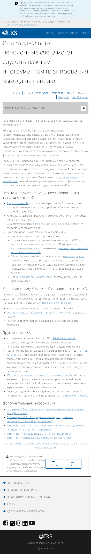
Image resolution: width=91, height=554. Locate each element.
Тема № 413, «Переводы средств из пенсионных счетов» (39, 434)
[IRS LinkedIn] (25, 524)
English (17, 93)
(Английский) (64, 338)
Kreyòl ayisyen (80, 97)
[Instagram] (18, 523)
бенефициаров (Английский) (34, 277)
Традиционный (17, 203)
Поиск (50, 33)
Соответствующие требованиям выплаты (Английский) (39, 313)
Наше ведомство (18, 483)
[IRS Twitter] (12, 524)
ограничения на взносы (48, 224)
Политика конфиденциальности (45, 543)
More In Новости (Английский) (45, 108)
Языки (11, 504)
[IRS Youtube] (32, 523)
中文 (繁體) (57, 93)
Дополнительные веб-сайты (25, 511)
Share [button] (54, 466)
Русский (83, 93)
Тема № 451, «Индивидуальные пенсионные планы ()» (39, 438)
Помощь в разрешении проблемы (28, 497)
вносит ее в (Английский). (71, 396)
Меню (85, 33)
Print (73, 466)
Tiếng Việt (63, 97)
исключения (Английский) (55, 303)
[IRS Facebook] (5, 523)
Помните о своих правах (22, 490)
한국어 (71, 93)
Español (28, 93)
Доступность (45, 548)
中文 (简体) (42, 93)
